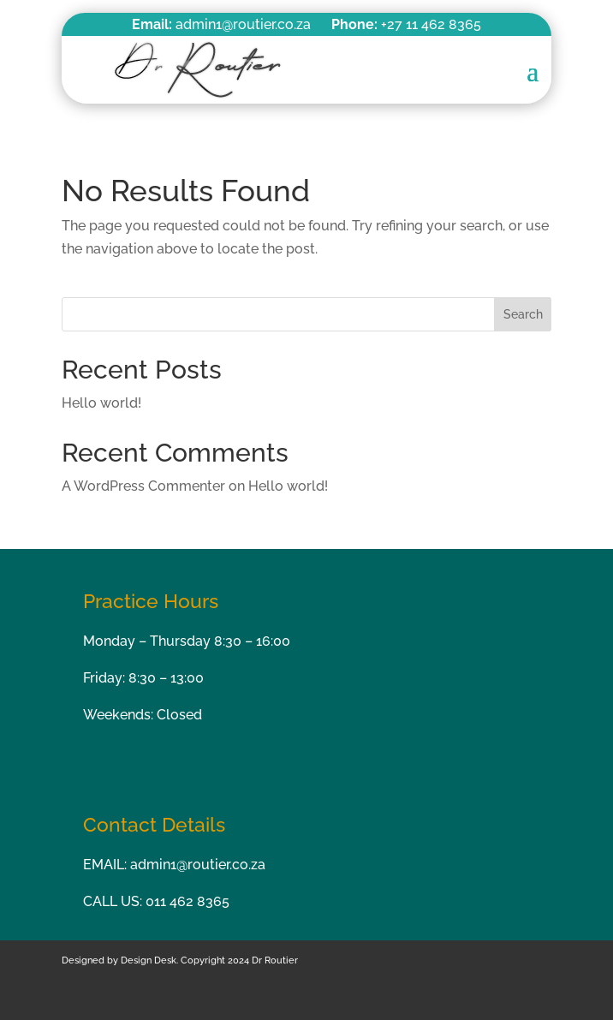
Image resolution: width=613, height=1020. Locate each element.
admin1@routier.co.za (197, 864)
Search (523, 314)
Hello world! (101, 403)
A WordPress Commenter (143, 486)
